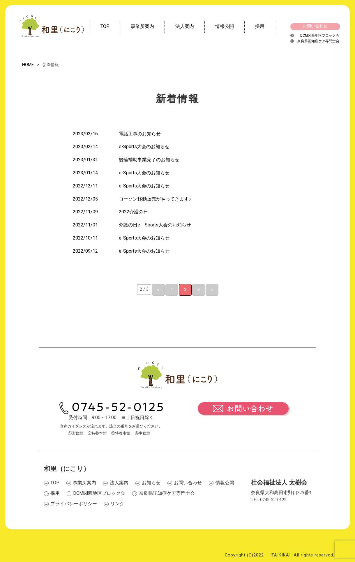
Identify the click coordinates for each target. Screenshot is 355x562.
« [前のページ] (158, 289)
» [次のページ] (212, 289)
